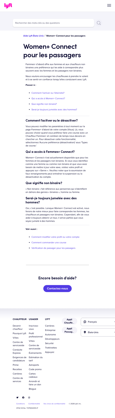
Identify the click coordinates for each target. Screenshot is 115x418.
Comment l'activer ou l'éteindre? (48, 92)
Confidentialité (34, 404)
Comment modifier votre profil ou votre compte (55, 237)
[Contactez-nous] (57, 288)
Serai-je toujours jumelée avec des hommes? (54, 109)
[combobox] (53, 23)
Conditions (20, 404)
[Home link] (8, 6)
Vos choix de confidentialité (54, 404)
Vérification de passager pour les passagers (53, 248)
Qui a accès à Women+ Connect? (48, 98)
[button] (109, 5)
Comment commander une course (48, 242)
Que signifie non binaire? (45, 104)
